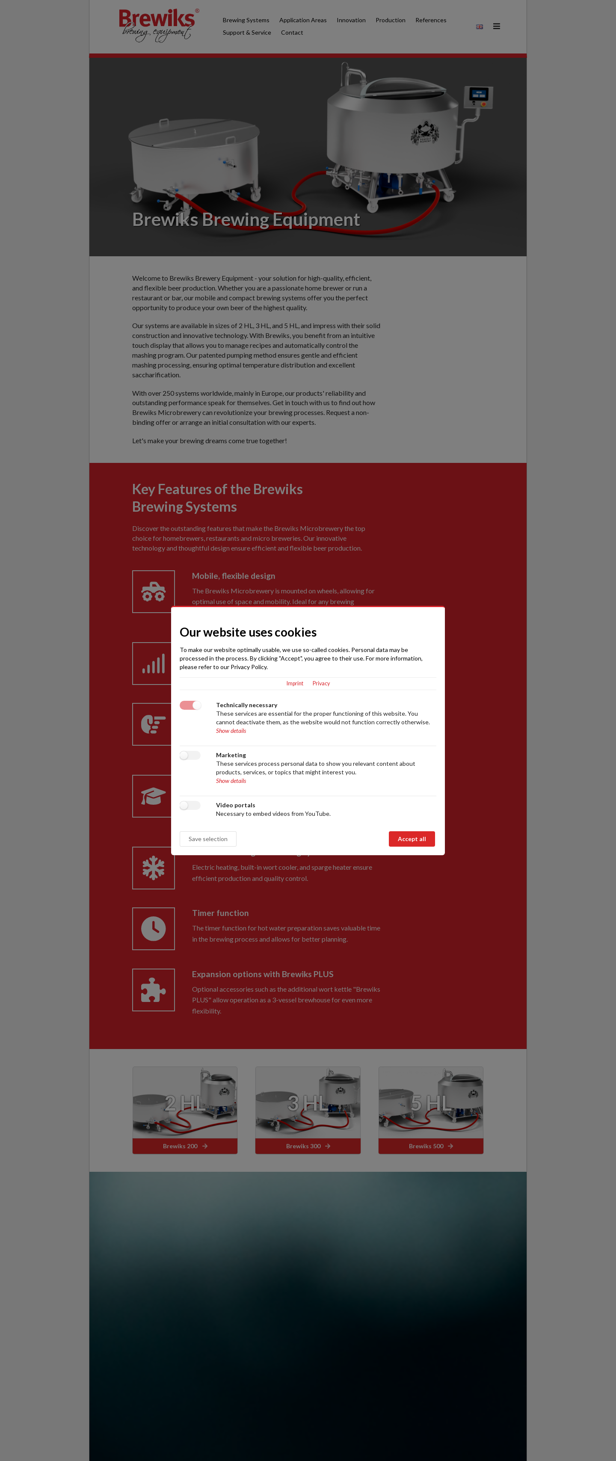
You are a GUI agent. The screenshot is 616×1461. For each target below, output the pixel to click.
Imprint (295, 683)
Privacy (321, 683)
